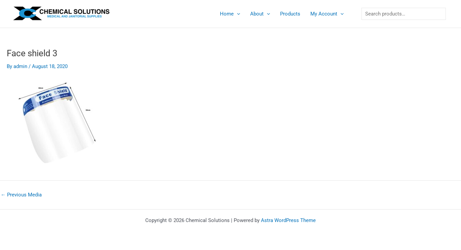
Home (230, 13)
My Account (327, 13)
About (260, 13)
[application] (237, 13)
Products (290, 14)
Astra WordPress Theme (288, 220)
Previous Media (21, 194)
